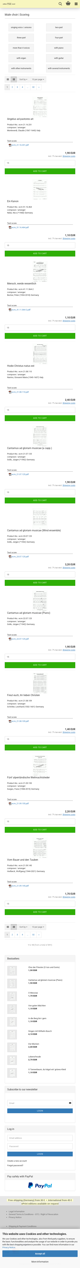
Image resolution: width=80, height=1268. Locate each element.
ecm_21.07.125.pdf (19, 474)
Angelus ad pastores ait (20, 118)
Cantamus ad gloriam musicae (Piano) (28, 612)
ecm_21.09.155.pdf (19, 803)
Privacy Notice (8, 1247)
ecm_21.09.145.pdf (19, 886)
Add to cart (40, 171)
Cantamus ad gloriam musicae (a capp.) (29, 448)
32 (33, 87)
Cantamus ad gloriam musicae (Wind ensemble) (34, 530)
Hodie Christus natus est (20, 365)
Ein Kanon (12, 201)
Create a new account (17, 1161)
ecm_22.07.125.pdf (19, 639)
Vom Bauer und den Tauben (22, 859)
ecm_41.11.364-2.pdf (20, 310)
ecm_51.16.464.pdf (19, 227)
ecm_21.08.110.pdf (19, 392)
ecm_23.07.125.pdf (19, 556)
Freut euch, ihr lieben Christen (23, 695)
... (27, 87)
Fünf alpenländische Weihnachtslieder (28, 777)
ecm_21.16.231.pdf (19, 145)
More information (40, 1261)
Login (40, 1111)
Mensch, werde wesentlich (21, 283)
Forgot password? (15, 1165)
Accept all (40, 1253)
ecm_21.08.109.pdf (19, 721)
